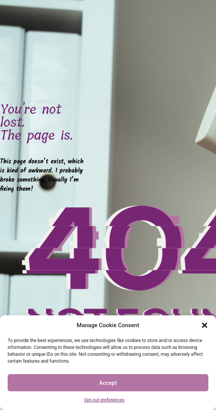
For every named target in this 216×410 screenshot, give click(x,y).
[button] (204, 325)
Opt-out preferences (104, 400)
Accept (108, 382)
